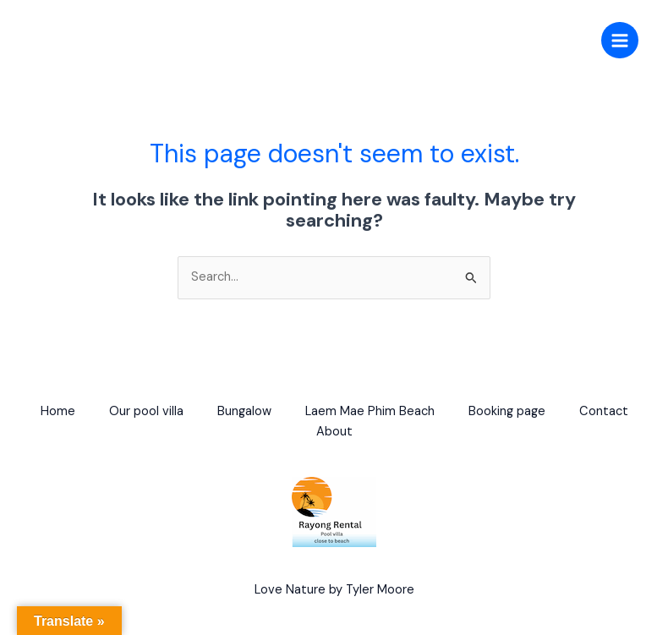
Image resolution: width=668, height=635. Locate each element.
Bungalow (244, 411)
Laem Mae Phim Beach (370, 411)
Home (58, 411)
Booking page (506, 411)
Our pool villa (146, 411)
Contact (603, 411)
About (334, 432)
